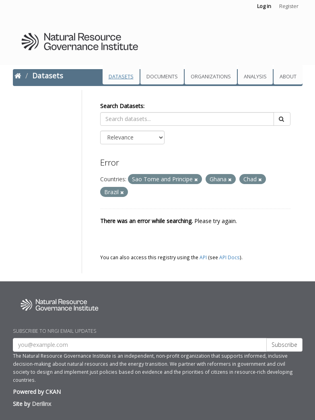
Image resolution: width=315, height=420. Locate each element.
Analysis (255, 76)
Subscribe (284, 344)
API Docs (229, 257)
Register (289, 6)
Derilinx (41, 404)
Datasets (121, 76)
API (203, 257)
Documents (162, 76)
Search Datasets (121, 106)
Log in (264, 6)
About (288, 76)
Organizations (211, 76)
